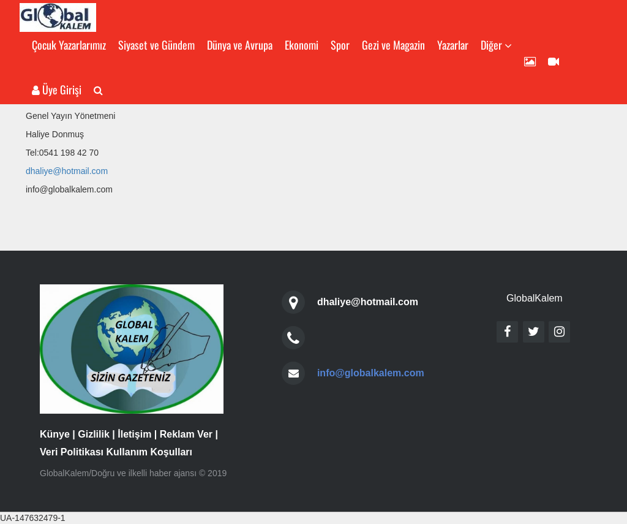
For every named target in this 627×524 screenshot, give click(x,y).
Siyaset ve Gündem (156, 45)
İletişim (134, 434)
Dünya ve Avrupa (239, 45)
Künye (55, 434)
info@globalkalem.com (370, 373)
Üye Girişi (56, 89)
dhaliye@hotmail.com (67, 171)
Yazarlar (452, 45)
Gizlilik (94, 434)
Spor (340, 45)
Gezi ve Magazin (393, 45)
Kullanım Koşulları (149, 452)
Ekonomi (301, 45)
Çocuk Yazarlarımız (69, 45)
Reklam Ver (186, 434)
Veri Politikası (71, 452)
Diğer (496, 45)
